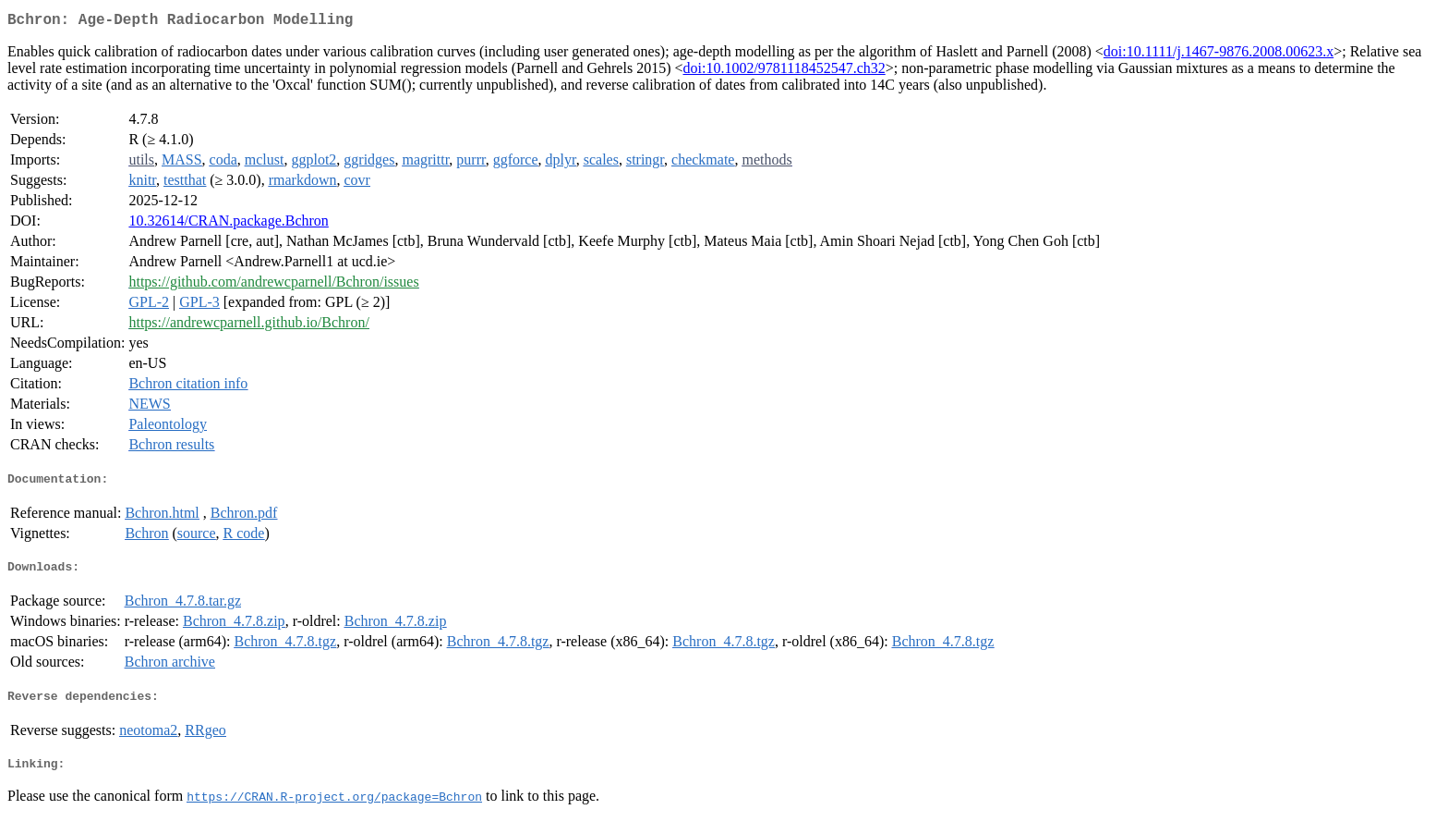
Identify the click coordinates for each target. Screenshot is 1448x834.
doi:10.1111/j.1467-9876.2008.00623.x (1218, 55)
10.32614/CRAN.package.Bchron (228, 224)
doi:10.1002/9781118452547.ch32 (784, 72)
